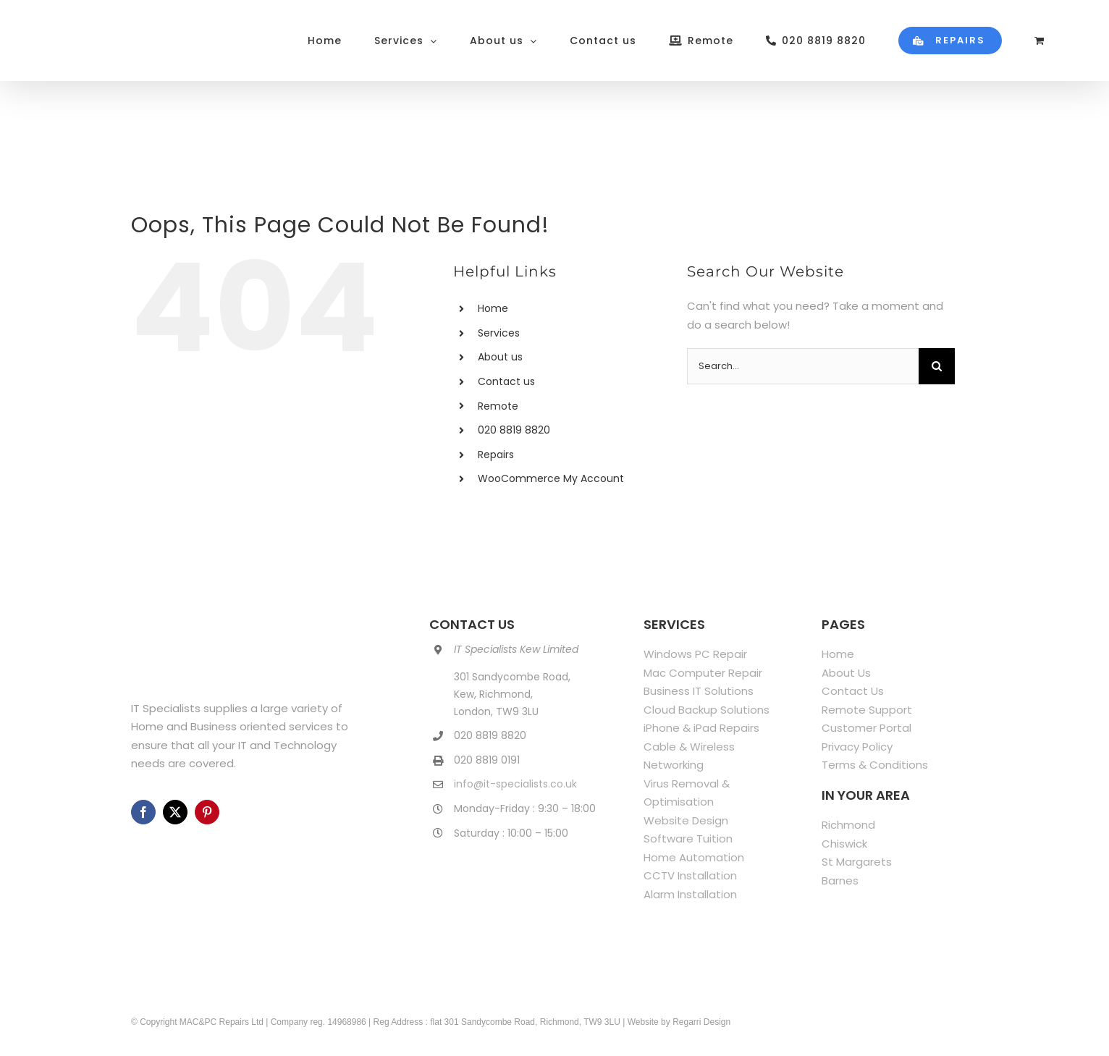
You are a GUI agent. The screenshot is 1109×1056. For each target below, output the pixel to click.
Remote (498, 406)
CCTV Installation (690, 875)
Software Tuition (688, 838)
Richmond (848, 824)
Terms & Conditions (875, 764)
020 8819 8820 (514, 430)
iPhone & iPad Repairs (701, 727)
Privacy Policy (857, 746)
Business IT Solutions (699, 690)
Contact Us (853, 690)
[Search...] (803, 366)
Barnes (840, 880)
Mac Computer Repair (703, 672)
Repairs (496, 454)
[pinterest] (207, 812)
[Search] (937, 366)
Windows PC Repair (695, 654)
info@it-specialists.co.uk (515, 784)
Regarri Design (701, 1022)
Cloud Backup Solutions (706, 709)
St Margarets (857, 861)
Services (499, 333)
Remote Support (867, 709)
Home (493, 308)
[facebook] (143, 812)
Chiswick (844, 843)
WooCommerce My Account (551, 478)
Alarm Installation (690, 894)
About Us (846, 672)
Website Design (686, 820)
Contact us (506, 381)
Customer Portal (866, 727)
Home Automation (694, 857)
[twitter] (175, 812)
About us (500, 357)
